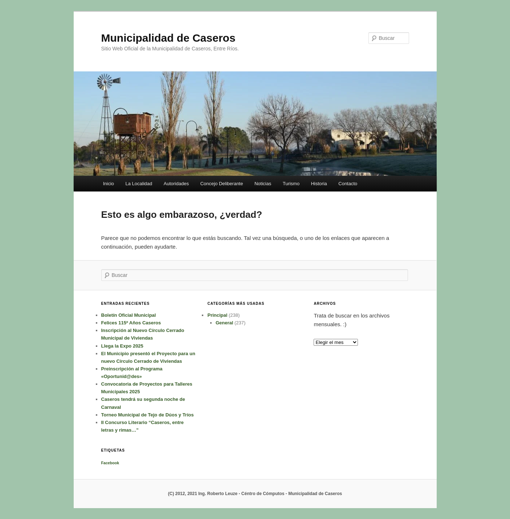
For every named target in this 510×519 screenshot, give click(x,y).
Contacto (347, 183)
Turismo (291, 183)
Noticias (262, 183)
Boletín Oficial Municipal (128, 315)
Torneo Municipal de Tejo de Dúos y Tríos (147, 415)
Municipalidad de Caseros (168, 38)
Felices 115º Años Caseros (131, 322)
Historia (319, 183)
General (224, 322)
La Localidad (139, 183)
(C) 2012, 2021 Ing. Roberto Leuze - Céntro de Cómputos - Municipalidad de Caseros (255, 493)
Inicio (108, 183)
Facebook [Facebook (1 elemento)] (110, 463)
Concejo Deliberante (221, 183)
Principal (217, 315)
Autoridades (176, 183)
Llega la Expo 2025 (122, 346)
